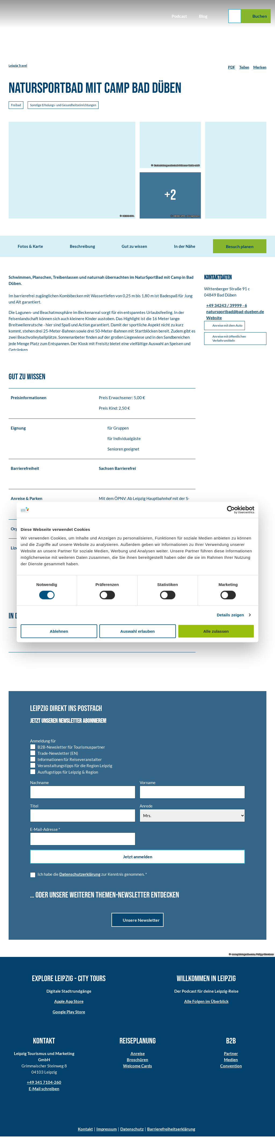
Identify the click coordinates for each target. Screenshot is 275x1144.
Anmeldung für (43, 748)
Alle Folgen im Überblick (206, 1009)
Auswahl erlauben (137, 631)
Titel (34, 813)
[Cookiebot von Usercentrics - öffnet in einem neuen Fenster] (230, 510)
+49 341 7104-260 (44, 1089)
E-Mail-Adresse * (45, 836)
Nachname (39, 790)
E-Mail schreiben (44, 1096)
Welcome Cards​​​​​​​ (137, 1073)
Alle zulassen (216, 631)
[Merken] (259, 65)
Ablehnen (59, 631)
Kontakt (85, 1136)
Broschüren (137, 1067)
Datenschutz (132, 1136)
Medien (231, 1067)
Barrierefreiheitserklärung (171, 1136)
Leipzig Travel (18, 65)
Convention (231, 1073)
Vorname (147, 790)
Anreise (138, 1061)
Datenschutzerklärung (79, 881)
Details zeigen (230, 615)
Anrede (146, 813)
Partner (231, 1061)
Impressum (106, 1136)
